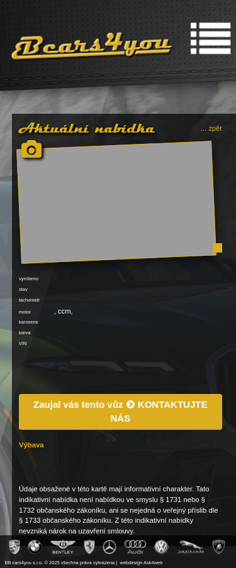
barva (25, 333)
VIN (23, 343)
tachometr (29, 300)
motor (25, 312)
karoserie (28, 322)
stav (23, 289)
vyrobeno (28, 278)
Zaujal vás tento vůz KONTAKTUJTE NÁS (120, 411)
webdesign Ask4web (141, 562)
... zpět (211, 128)
